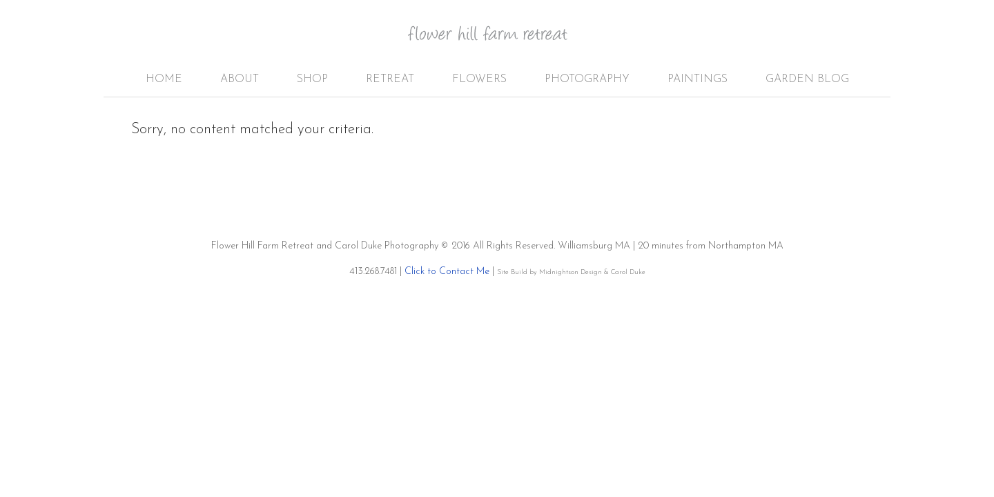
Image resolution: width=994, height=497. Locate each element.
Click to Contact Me (447, 271)
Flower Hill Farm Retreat (497, 41)
